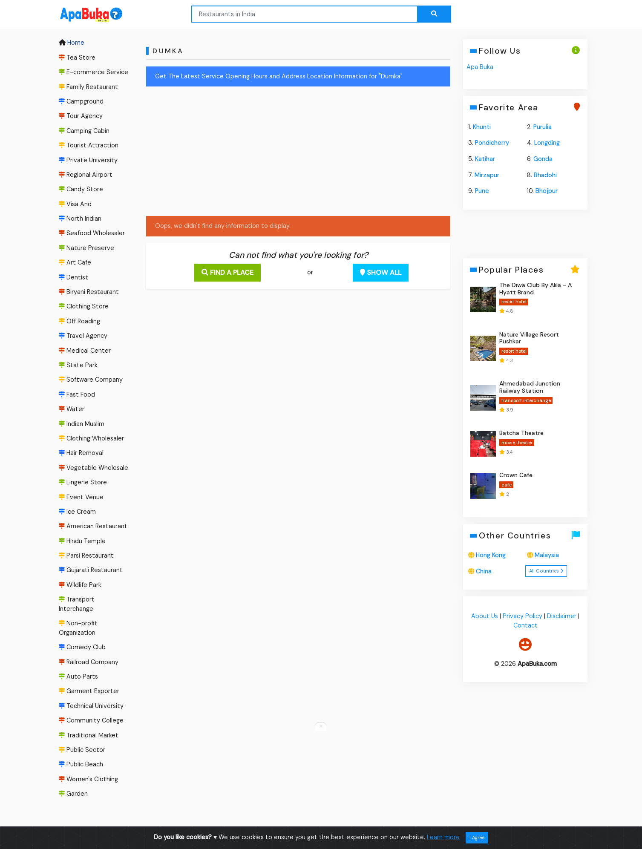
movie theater (517, 443)
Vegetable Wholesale (93, 468)
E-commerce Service (93, 72)
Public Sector (82, 750)
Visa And (75, 204)
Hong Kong (491, 555)
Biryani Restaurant (89, 292)
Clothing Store (84, 307)
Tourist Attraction (88, 145)
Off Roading (79, 321)
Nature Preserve (86, 248)
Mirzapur (487, 175)
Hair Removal (81, 453)
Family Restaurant (88, 87)
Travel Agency (83, 336)
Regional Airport (85, 174)
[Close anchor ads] (321, 726)
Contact (525, 625)
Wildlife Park (80, 585)
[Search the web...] (434, 14)
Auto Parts (78, 676)
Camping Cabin (84, 131)
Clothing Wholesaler (91, 438)
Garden (73, 793)
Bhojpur (546, 191)
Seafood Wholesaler (92, 233)
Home (71, 43)
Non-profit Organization (78, 627)
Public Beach (81, 764)
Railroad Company (88, 662)
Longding (547, 143)
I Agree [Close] (476, 837)
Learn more (443, 837)
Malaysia (547, 555)
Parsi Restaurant (86, 555)
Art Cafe (75, 262)
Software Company (91, 380)
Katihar (485, 159)
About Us (484, 616)
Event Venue (81, 497)
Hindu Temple (82, 541)
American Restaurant (93, 526)
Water (71, 409)
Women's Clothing (88, 779)
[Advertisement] (298, 153)
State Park (78, 365)
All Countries (546, 571)
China (484, 571)
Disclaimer (561, 616)
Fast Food (77, 394)
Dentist (73, 277)
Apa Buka (480, 67)
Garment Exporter (89, 691)
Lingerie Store (83, 482)
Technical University (91, 706)
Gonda (543, 159)
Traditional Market (88, 735)
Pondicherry (492, 143)
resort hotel (514, 302)
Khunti (482, 127)
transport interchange (526, 400)
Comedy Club (82, 647)
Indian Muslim (81, 424)
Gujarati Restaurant (91, 570)
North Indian (80, 218)
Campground (81, 101)
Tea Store (77, 57)
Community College (91, 720)
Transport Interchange (77, 604)
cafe (506, 485)
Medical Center (85, 350)
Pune (482, 191)
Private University (88, 160)
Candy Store (81, 189)
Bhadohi (545, 175)
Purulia (542, 127)
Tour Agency (81, 116)
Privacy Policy (522, 616)
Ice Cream (77, 511)
